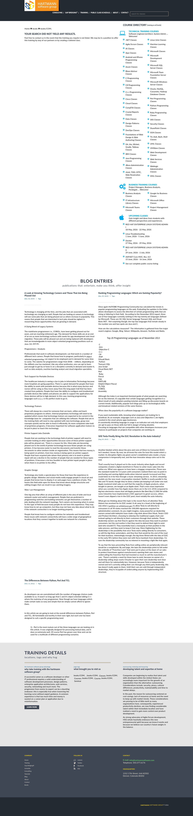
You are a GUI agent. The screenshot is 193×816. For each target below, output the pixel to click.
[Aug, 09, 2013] (103, 439)
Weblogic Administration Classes (156, 169)
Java (26, 344)
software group (152, 805)
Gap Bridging (71, 13)
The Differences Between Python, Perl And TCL (47, 580)
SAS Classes (155, 119)
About (115, 13)
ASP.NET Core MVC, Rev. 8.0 (138, 257)
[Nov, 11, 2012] (29, 583)
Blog (25, 777)
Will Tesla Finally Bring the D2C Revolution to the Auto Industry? (129, 436)
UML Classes (155, 144)
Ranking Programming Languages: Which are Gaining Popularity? (130, 293)
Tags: (39, 299)
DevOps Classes (132, 130)
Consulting (57, 13)
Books (26, 785)
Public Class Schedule (100, 13)
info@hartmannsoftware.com (141, 760)
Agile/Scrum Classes (134, 44)
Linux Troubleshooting (135, 234)
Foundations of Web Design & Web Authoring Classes (134, 137)
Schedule (27, 768)
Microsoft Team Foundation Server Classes (158, 75)
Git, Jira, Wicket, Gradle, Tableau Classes (133, 147)
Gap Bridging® (29, 766)
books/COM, (46, 28)
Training (84, 13)
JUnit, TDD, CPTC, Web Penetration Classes (133, 175)
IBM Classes (131, 154)
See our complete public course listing (142, 263)
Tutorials (27, 774)
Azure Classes (131, 67)
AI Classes (130, 48)
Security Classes (157, 124)
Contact (125, 13)
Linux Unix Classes (158, 40)
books (35, 28)
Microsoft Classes (157, 51)
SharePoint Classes (158, 128)
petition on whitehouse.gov (121, 506)
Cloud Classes (131, 103)
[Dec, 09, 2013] (103, 296)
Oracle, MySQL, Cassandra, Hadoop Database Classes (158, 91)
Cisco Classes (131, 99)
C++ (41, 399)
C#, (30, 344)
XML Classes (155, 176)
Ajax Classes (131, 53)
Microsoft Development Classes (156, 58)
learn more (32, 707)
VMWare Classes (157, 148)
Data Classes (131, 119)
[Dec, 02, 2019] (29, 299)
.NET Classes (131, 40)
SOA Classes (155, 132)
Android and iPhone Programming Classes (134, 60)
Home (27, 28)
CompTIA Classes (133, 107)
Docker (129, 240)
